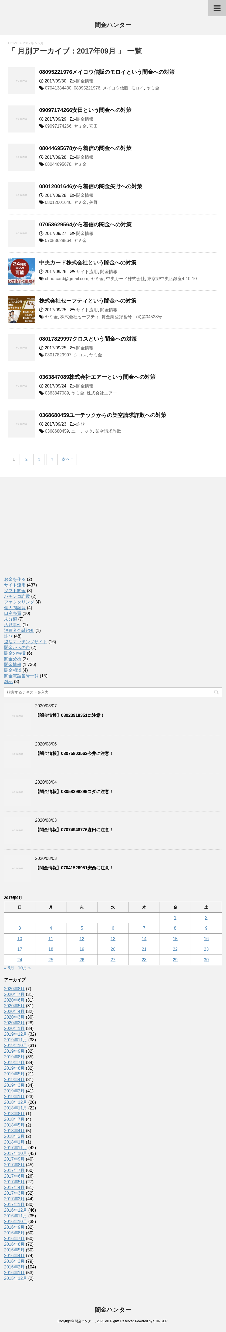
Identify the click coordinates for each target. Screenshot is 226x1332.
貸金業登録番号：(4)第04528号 (132, 316)
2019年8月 (14, 1057)
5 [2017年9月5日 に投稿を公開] (82, 928)
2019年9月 (14, 1051)
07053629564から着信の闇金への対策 (85, 224)
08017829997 (58, 355)
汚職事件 (12, 624)
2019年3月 (14, 1085)
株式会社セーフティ (79, 316)
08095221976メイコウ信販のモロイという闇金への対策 (107, 72)
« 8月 (9, 968)
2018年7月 (14, 1119)
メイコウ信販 (116, 88)
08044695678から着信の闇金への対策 (85, 148)
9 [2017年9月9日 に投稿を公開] (206, 928)
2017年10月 (15, 1153)
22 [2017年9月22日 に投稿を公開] (175, 949)
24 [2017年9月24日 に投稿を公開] (19, 959)
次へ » (67, 459)
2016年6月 (14, 1244)
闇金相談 (12, 670)
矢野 (93, 202)
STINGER (160, 1321)
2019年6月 (14, 1068)
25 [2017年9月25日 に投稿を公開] (50, 959)
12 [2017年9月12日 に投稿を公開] (81, 938)
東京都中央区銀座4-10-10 (172, 278)
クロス (80, 355)
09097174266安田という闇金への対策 (85, 110)
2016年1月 (14, 1272)
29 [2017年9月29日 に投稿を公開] (175, 959)
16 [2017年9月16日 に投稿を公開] (206, 938)
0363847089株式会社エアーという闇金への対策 (97, 377)
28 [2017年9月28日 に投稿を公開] (144, 959)
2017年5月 (14, 1181)
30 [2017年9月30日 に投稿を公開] (206, 959)
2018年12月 (15, 1102)
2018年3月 (14, 1136)
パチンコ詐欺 (17, 596)
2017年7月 (14, 1170)
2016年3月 (14, 1261)
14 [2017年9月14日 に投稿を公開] (144, 938)
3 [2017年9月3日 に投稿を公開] (20, 928)
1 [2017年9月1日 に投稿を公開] (175, 917)
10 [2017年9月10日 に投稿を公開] (19, 938)
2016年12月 (15, 1210)
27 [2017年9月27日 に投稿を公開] (113, 959)
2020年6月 (14, 1000)
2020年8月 (14, 988)
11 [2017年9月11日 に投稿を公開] (50, 938)
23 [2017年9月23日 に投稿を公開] (206, 949)
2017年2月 (14, 1199)
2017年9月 (14, 1159)
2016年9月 (14, 1227)
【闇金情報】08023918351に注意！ (70, 715)
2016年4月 (14, 1255)
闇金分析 (12, 659)
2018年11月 (15, 1108)
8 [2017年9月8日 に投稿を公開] (175, 928)
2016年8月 (14, 1233)
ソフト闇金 (15, 590)
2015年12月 (15, 1278)
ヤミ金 (152, 88)
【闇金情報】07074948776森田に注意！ (74, 829)
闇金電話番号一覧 (21, 676)
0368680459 (57, 431)
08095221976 (87, 88)
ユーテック (82, 431)
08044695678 (58, 164)
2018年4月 (14, 1130)
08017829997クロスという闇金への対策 (88, 339)
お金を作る (15, 579)
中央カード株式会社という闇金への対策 (87, 263)
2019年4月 (14, 1079)
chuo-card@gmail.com (66, 278)
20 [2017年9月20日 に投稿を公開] (113, 949)
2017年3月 (14, 1193)
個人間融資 (15, 607)
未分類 (10, 619)
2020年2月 (14, 1022)
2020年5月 (14, 1005)
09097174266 (58, 126)
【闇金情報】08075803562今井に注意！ (74, 753)
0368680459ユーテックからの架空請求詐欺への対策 (102, 415)
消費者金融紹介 (19, 630)
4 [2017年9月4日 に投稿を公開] (51, 928)
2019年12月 (15, 1034)
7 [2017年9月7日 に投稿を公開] (144, 928)
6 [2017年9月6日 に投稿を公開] (113, 928)
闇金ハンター (113, 25)
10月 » (24, 968)
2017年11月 (15, 1147)
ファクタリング (19, 602)
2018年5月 (14, 1125)
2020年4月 (14, 1011)
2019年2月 (14, 1091)
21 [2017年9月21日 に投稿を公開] (144, 949)
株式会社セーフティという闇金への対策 (87, 301)
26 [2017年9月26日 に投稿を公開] (81, 959)
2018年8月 (14, 1113)
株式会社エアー (102, 393)
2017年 (28, 43)
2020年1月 (14, 1028)
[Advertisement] (44, 532)
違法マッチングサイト (25, 642)
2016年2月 (14, 1267)
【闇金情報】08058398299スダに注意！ (74, 791)
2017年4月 (14, 1187)
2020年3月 (14, 1017)
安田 (93, 126)
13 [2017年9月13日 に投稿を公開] (113, 938)
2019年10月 (15, 1045)
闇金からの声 (17, 647)
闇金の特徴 (15, 653)
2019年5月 (14, 1074)
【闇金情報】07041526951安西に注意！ (74, 868)
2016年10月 (15, 1221)
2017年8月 (14, 1164)
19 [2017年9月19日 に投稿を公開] (81, 949)
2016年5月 (14, 1250)
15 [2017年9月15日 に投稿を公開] (175, 938)
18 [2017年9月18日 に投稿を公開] (50, 949)
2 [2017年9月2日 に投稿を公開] (206, 917)
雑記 (8, 681)
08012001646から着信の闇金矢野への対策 (90, 186)
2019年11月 (15, 1040)
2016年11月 (15, 1216)
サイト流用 (87, 271)
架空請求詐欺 (108, 431)
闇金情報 (84, 81)
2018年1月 (14, 1142)
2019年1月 (14, 1096)
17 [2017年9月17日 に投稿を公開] (19, 949)
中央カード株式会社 (125, 278)
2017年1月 (14, 1204)
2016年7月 (14, 1238)
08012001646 (58, 202)
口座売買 (12, 613)
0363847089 (57, 393)
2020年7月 (14, 994)
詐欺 (80, 424)
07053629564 (58, 240)
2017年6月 (14, 1176)
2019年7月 (14, 1062)
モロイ (137, 88)
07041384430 (58, 88)
